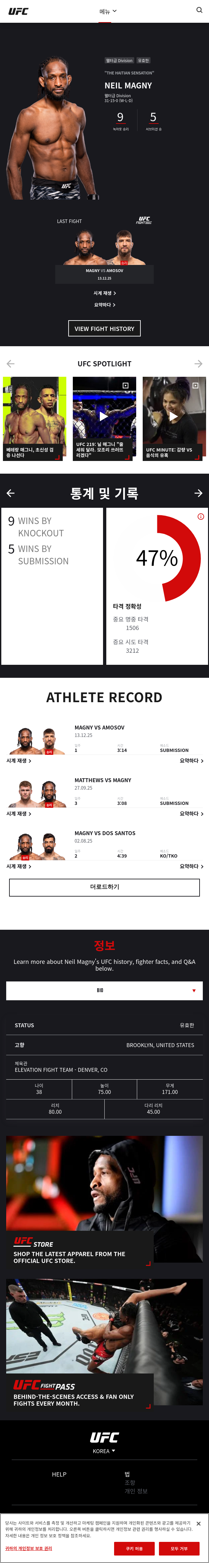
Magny (83, 728)
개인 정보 (136, 1491)
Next (198, 364)
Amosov (113, 728)
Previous (10, 364)
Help (59, 1474)
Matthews (88, 781)
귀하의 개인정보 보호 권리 (28, 1548)
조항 (129, 1482)
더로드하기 (104, 887)
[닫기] (198, 1524)
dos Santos (118, 834)
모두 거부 (179, 1548)
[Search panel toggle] (199, 10)
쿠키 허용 (134, 1548)
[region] (104, 1538)
